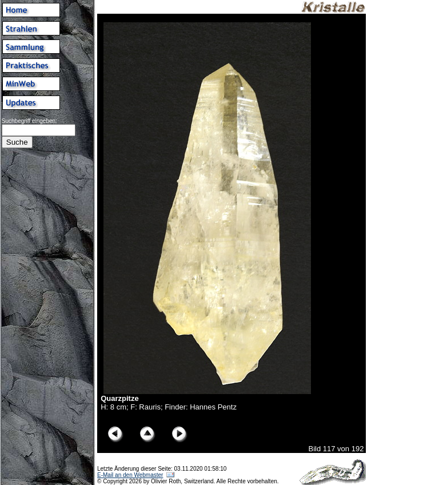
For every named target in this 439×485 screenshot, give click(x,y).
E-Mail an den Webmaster (130, 475)
